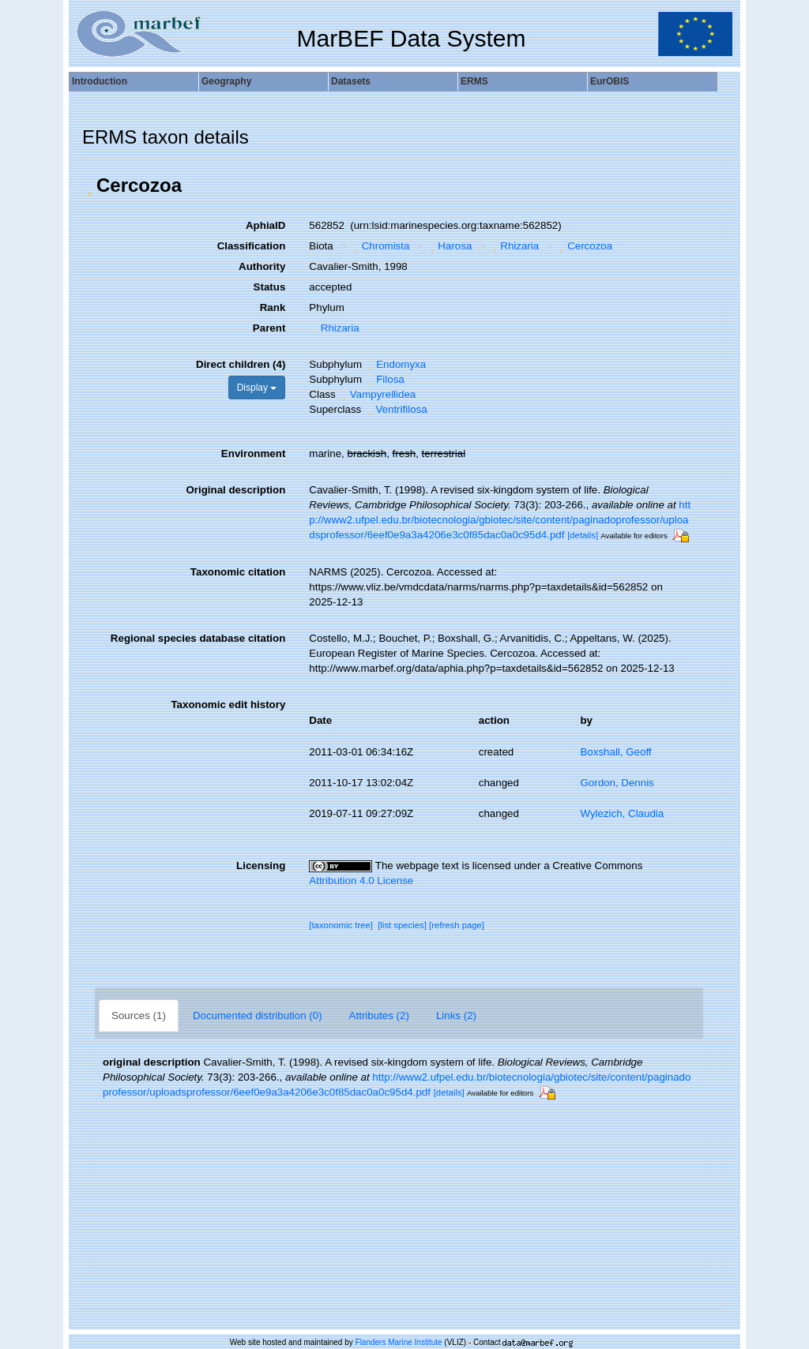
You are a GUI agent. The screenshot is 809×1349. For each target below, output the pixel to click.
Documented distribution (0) (257, 1015)
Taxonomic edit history (228, 704)
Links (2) (456, 1015)
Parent (269, 328)
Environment (253, 453)
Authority (262, 266)
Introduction (99, 81)
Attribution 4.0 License (361, 880)
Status (270, 287)
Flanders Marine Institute (399, 1342)
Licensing (260, 865)
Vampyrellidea (377, 394)
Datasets (351, 81)
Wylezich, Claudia (622, 813)
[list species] (402, 925)
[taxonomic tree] (341, 925)
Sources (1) (138, 1015)
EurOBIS (609, 81)
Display (257, 387)
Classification (251, 246)
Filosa (384, 379)
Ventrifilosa (395, 409)
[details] (582, 535)
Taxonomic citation (237, 572)
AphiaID (265, 225)
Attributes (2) (379, 1015)
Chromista (379, 246)
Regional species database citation (198, 638)
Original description (235, 490)
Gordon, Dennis (616, 783)
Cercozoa (584, 246)
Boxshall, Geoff (615, 752)
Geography (226, 81)
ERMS (474, 81)
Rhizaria (514, 246)
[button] (89, 185)
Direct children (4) (240, 364)
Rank (273, 307)
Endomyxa (395, 364)
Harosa (449, 246)
